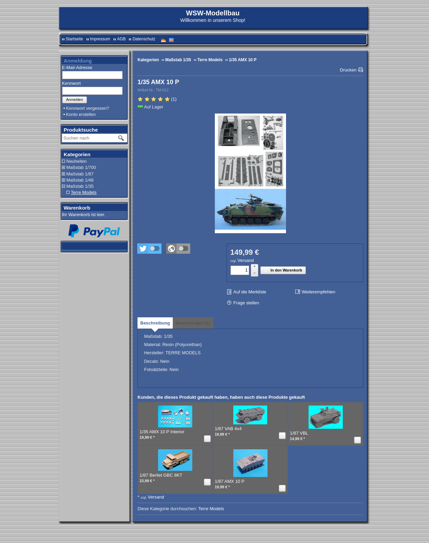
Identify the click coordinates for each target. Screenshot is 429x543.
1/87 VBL (299, 433)
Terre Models (83, 192)
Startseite (74, 39)
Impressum (100, 39)
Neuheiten (76, 161)
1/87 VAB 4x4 (228, 428)
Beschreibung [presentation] (155, 323)
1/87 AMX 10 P (230, 481)
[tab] (155, 323)
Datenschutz (143, 39)
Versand (245, 260)
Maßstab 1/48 (80, 180)
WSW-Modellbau (212, 13)
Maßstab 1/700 (81, 167)
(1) (157, 99)
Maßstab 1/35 (80, 186)
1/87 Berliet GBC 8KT (161, 475)
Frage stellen (246, 302)
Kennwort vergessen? (87, 108)
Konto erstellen (81, 114)
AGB (121, 39)
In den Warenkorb (282, 270)
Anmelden (74, 99)
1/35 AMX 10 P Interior (162, 431)
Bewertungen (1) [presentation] (193, 323)
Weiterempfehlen (318, 291)
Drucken (348, 69)
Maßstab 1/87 (80, 173)
